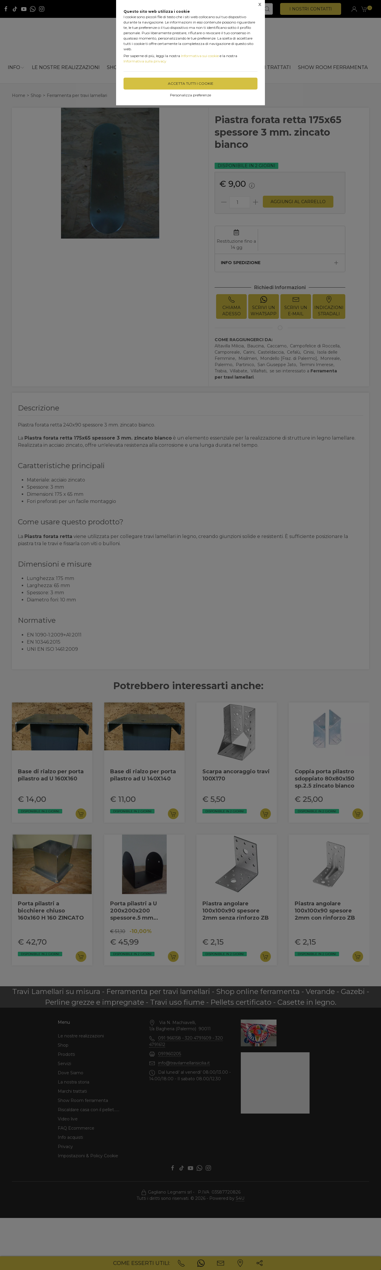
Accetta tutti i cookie (190, 83)
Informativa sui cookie (200, 56)
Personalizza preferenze (190, 95)
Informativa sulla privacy (145, 61)
